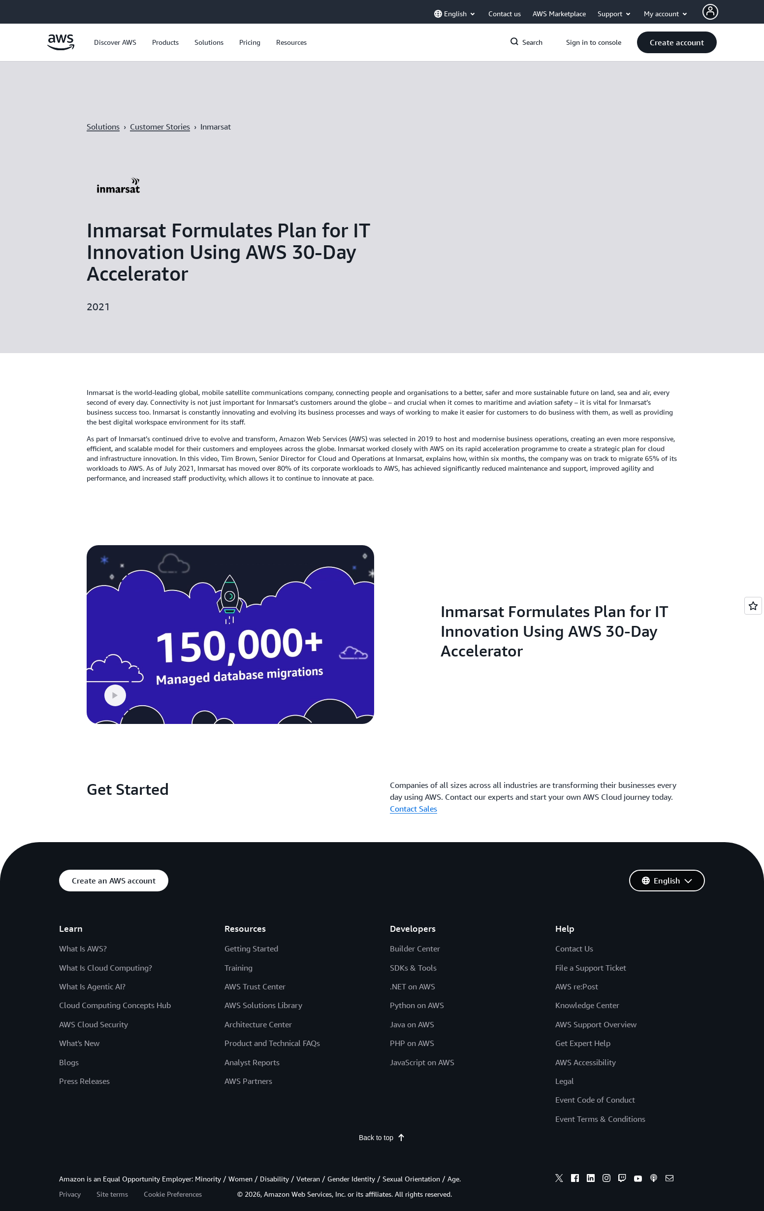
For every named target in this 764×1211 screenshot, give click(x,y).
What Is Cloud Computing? (105, 950)
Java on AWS (412, 1007)
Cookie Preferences (173, 1177)
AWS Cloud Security (93, 1007)
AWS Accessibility (585, 1045)
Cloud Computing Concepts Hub (115, 988)
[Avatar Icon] (710, 12)
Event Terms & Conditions (600, 1102)
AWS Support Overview (596, 1007)
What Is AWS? (83, 932)
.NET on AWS (412, 970)
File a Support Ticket (590, 950)
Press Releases (84, 1064)
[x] (559, 1162)
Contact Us (574, 932)
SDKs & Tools (413, 950)
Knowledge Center (587, 988)
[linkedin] (591, 1162)
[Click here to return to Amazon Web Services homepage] (60, 48)
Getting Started (251, 932)
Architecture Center (258, 1007)
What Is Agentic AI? (92, 970)
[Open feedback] (753, 606)
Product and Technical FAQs (272, 1026)
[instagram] (606, 1162)
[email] (669, 1162)
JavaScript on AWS (422, 1045)
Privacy (70, 1177)
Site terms (112, 1177)
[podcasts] (654, 1162)
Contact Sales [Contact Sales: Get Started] (413, 792)
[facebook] (575, 1162)
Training (238, 950)
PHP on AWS (412, 1026)
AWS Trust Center (255, 970)
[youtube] (638, 1162)
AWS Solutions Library (263, 988)
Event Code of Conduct (595, 1083)
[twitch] (622, 1162)
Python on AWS (417, 988)
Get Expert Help (582, 1026)
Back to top (382, 1121)
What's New (79, 1026)
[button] (115, 42)
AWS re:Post (576, 970)
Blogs (69, 1045)
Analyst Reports (252, 1045)
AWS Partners (248, 1064)
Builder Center (415, 932)
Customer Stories (160, 126)
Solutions (103, 126)
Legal (564, 1064)
